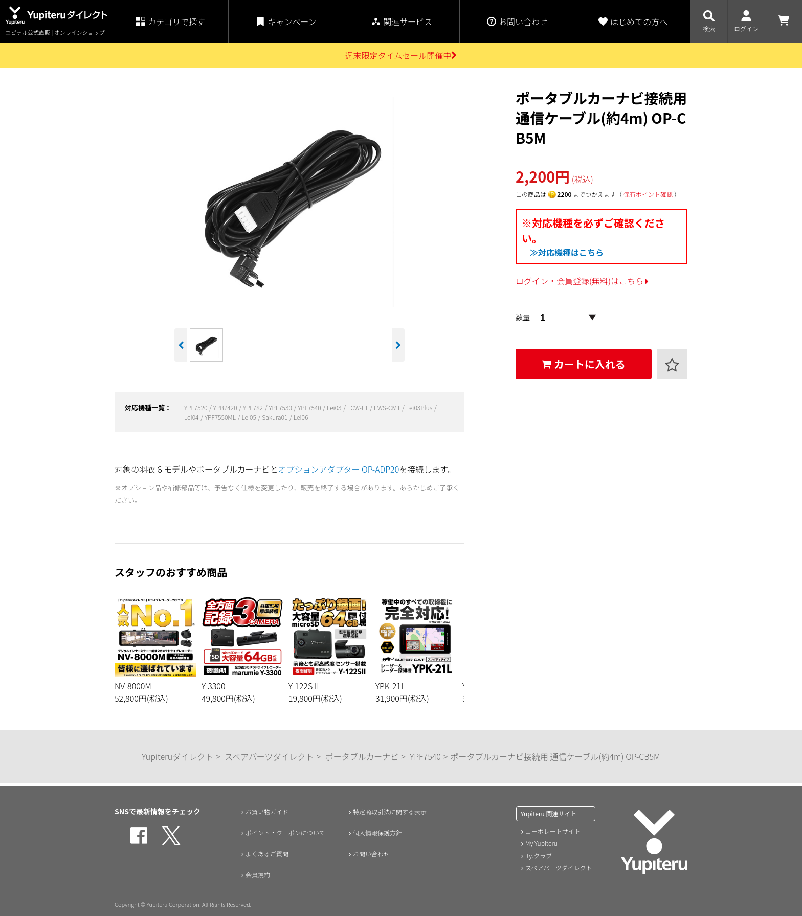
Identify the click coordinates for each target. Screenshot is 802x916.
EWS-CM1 (388, 407)
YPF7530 (281, 407)
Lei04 (192, 417)
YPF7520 (196, 407)
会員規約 (255, 875)
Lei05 (249, 417)
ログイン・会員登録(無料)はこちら (582, 281)
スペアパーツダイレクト (269, 756)
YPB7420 (225, 407)
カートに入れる (584, 363)
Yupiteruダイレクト (177, 756)
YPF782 (253, 407)
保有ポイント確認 (648, 194)
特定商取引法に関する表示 (391, 811)
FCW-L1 (358, 407)
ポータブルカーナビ (362, 756)
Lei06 (301, 417)
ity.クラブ (538, 855)
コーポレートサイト (553, 830)
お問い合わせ (369, 854)
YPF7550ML (221, 417)
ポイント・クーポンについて (287, 833)
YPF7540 (310, 407)
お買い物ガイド (266, 811)
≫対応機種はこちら (567, 252)
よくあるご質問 (266, 854)
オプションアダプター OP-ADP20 (338, 469)
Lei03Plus (420, 407)
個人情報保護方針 (377, 833)
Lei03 (335, 407)
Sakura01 (275, 417)
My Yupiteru (541, 843)
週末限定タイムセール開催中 (401, 55)
